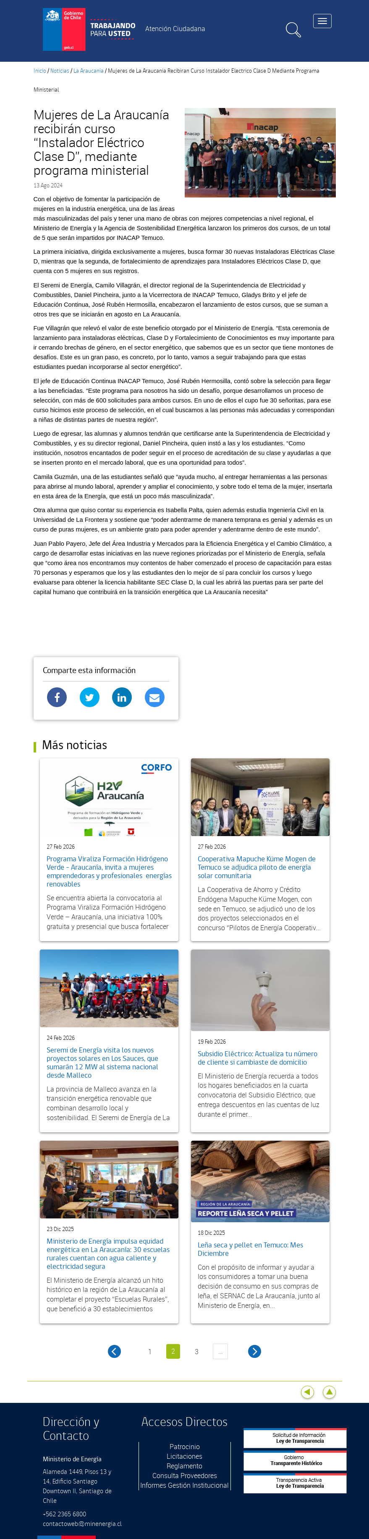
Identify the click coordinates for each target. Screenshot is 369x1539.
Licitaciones (184, 1456)
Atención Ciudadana (175, 28)
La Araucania (88, 71)
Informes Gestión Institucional (184, 1485)
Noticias (59, 71)
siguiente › (254, 1351)
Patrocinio (185, 1446)
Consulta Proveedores (184, 1475)
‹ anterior (114, 1351)
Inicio (40, 71)
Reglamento (184, 1466)
